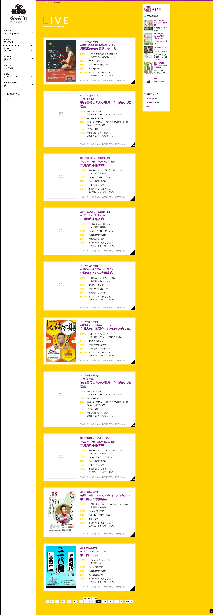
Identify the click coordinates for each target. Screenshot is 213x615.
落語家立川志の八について (18, 32)
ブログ (18, 50)
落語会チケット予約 (18, 75)
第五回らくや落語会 (105, 496)
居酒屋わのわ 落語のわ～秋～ (100, 45)
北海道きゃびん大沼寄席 (96, 270)
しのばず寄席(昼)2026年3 (159, 36)
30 (75, 601)
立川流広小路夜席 (95, 216)
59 (105, 601)
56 (87, 601)
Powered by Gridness (21, 102)
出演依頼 (18, 67)
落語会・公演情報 (18, 41)
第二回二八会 (93, 552)
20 (69, 601)
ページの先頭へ (211, 611)
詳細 (132, 81)
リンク (18, 84)
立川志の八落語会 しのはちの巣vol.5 (105, 325)
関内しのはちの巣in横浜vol (160, 65)
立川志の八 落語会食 (161, 23)
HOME (48, 2)
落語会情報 (156, 9)
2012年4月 (150, 98)
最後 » (129, 601)
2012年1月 (150, 102)
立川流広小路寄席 (100, 162)
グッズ (18, 58)
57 (92, 601)
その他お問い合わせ (15, 94)
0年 (147, 106)
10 (63, 601)
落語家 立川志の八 (19, 14)
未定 (155, 79)
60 (111, 601)
